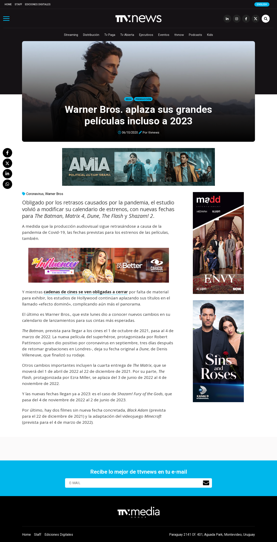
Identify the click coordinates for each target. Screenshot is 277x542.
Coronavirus (35, 194)
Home (8, 4)
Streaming (71, 35)
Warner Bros (54, 194)
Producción (143, 99)
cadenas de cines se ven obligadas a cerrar (86, 292)
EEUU (129, 99)
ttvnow (179, 35)
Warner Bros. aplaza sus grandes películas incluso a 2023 (138, 115)
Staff (18, 4)
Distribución (91, 35)
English (262, 4)
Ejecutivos (146, 35)
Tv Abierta (127, 35)
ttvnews (153, 132)
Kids (210, 35)
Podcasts (195, 35)
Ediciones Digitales (38, 4)
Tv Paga (109, 35)
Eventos (163, 35)
